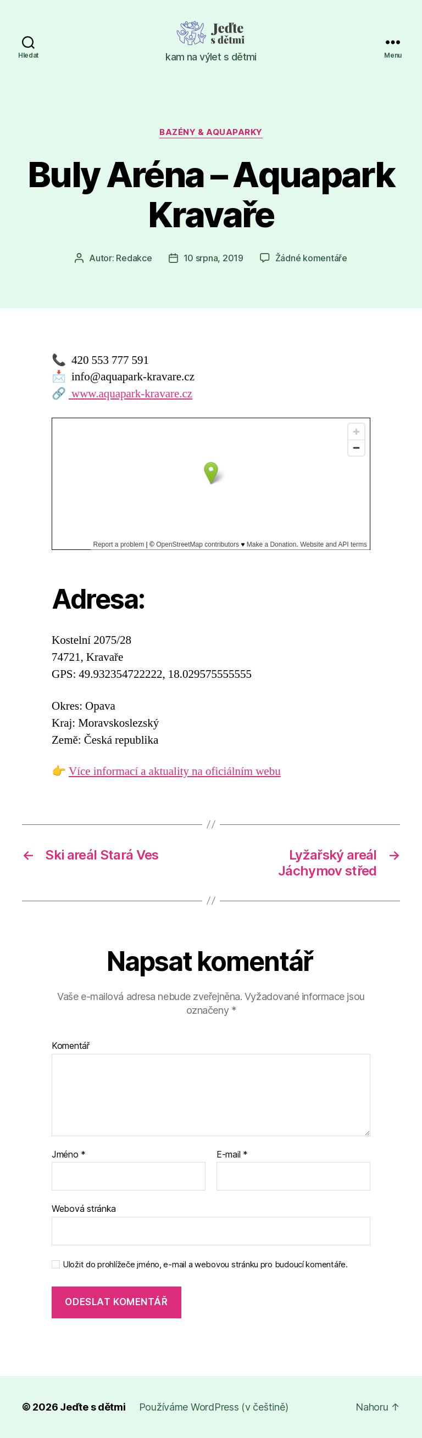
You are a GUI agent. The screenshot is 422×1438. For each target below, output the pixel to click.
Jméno (69, 1155)
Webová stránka (84, 1208)
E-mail (232, 1155)
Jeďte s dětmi (93, 1407)
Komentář (71, 1046)
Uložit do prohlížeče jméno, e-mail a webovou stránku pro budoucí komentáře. (205, 1265)
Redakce (134, 257)
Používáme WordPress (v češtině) (213, 1407)
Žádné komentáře (311, 257)
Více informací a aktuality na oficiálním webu (175, 771)
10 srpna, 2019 (213, 257)
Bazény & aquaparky (211, 132)
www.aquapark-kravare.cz (130, 393)
